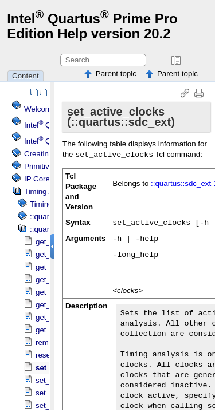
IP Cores (39, 179)
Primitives (40, 166)
